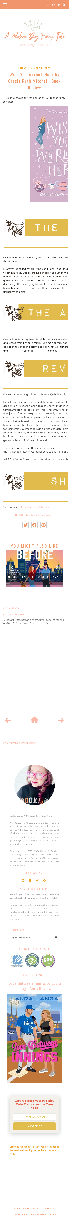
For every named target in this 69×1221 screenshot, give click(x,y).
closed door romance (45, 515)
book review (33, 515)
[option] (34, 568)
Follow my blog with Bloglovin (19, 742)
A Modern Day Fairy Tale (30, 1208)
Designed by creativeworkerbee (34, 1214)
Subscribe (35, 1126)
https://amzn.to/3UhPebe (35, 506)
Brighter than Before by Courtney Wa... (34, 576)
